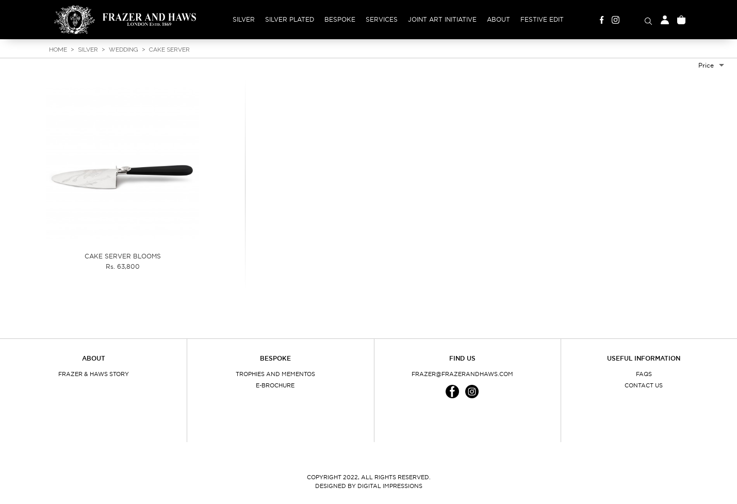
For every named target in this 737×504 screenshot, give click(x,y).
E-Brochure (275, 385)
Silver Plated (289, 19)
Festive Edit (542, 19)
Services (382, 19)
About (498, 19)
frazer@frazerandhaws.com (462, 374)
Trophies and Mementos (275, 374)
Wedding (123, 49)
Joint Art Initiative (442, 19)
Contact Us (644, 385)
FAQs (644, 374)
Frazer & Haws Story (93, 374)
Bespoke (339, 19)
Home (58, 49)
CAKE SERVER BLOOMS (123, 256)
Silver (244, 19)
